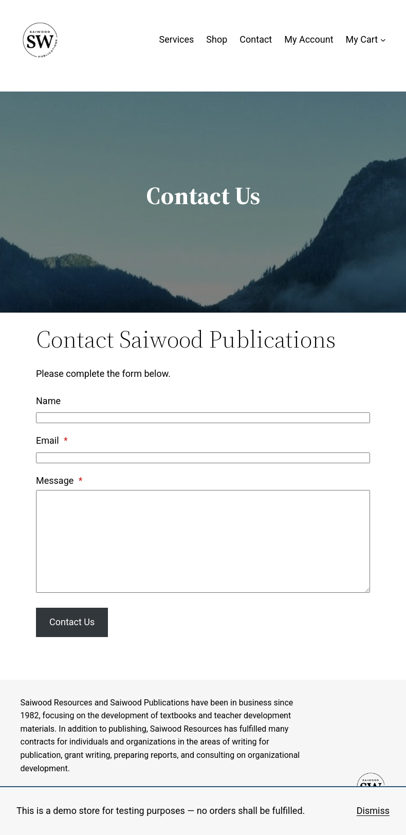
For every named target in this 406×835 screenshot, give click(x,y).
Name (48, 400)
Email (52, 440)
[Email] (203, 457)
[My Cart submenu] (383, 40)
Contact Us (72, 621)
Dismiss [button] (373, 810)
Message (59, 480)
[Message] (203, 541)
